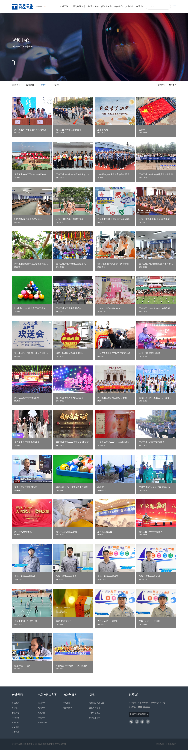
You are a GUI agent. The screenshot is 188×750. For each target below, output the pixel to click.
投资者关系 (106, 6)
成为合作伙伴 (94, 708)
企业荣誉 (15, 718)
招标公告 (58, 85)
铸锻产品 (41, 718)
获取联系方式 (94, 718)
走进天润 (64, 6)
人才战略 (129, 6)
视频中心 (44, 85)
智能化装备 (42, 722)
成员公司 (15, 722)
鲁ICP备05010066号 (56, 744)
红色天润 (15, 727)
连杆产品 (41, 708)
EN (152, 7)
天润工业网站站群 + (139, 714)
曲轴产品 (41, 703)
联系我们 (140, 6)
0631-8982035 (144, 707)
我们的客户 (67, 708)
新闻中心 (118, 6)
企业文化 (15, 708)
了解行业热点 (94, 713)
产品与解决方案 (78, 6)
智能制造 (67, 703)
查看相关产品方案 (96, 703)
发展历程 (15, 713)
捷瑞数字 (160, 744)
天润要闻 (16, 85)
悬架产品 (41, 713)
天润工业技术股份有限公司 (24, 744)
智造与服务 (93, 6)
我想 (92, 694)
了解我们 (15, 703)
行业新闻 (30, 85)
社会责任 (15, 732)
